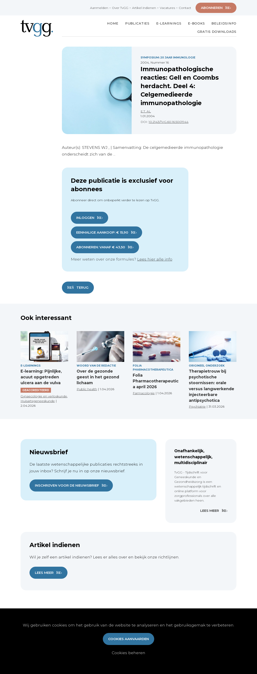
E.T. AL (146, 111)
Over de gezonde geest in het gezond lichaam (98, 377)
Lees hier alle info (154, 259)
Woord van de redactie (96, 365)
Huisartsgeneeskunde (38, 401)
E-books (196, 23)
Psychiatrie (197, 406)
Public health (87, 389)
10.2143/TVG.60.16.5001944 (168, 122)
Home (112, 23)
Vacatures (167, 8)
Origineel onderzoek (207, 365)
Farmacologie (144, 393)
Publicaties (137, 23)
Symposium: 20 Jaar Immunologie (168, 57)
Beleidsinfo (223, 23)
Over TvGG (120, 8)
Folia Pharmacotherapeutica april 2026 (156, 381)
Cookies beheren (128, 652)
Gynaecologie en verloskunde (44, 396)
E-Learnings (168, 23)
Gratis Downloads (216, 32)
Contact (185, 8)
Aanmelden (99, 8)
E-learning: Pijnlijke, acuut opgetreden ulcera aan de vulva (41, 377)
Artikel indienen (144, 8)
